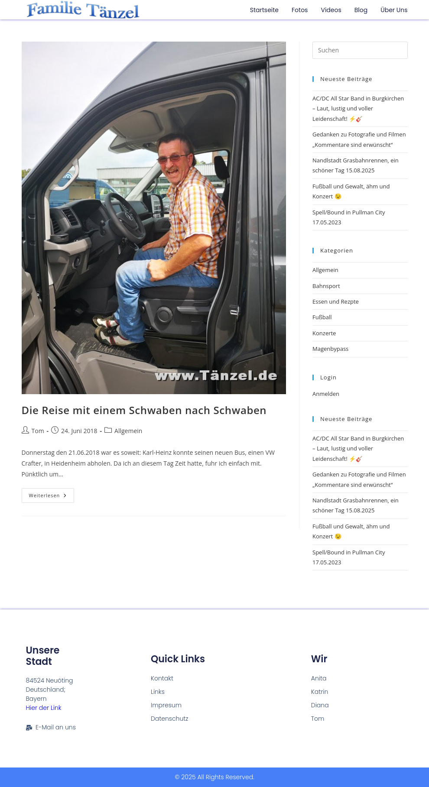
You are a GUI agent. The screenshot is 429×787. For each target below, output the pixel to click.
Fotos (300, 10)
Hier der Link (44, 707)
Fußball (322, 317)
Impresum (166, 705)
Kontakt (162, 678)
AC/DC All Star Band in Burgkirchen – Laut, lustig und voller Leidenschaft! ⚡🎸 (358, 108)
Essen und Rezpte (335, 301)
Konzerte (324, 333)
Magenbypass (330, 349)
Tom (38, 431)
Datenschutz (169, 718)
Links (158, 691)
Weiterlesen (52, 493)
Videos (331, 10)
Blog (360, 10)
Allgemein (128, 431)
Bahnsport (326, 286)
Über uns (393, 10)
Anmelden (325, 394)
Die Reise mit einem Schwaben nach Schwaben (144, 410)
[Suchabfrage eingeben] (359, 50)
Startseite (264, 10)
